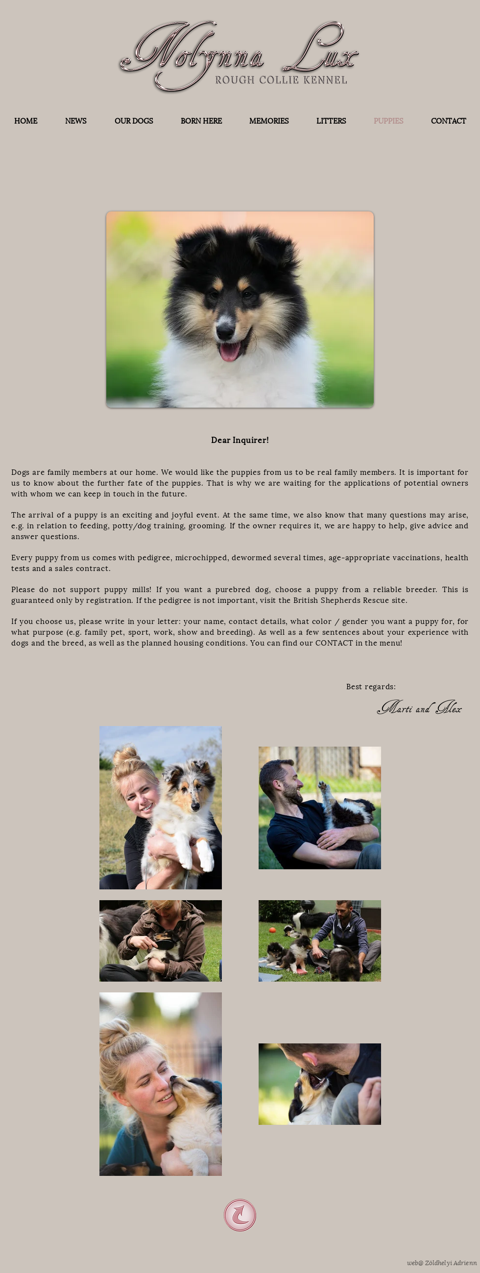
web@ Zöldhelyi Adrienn (442, 1262)
